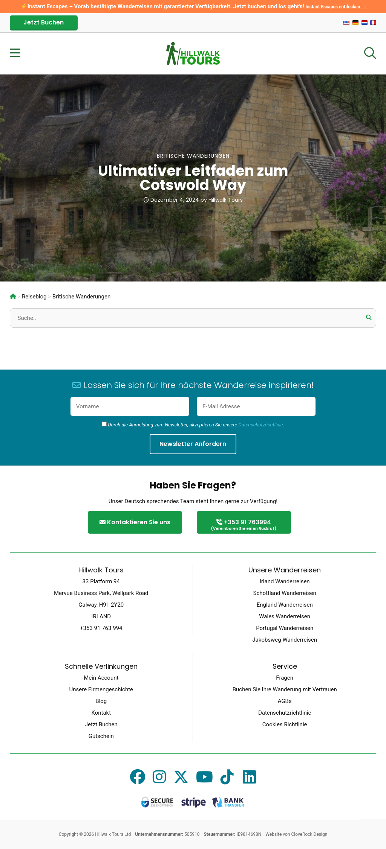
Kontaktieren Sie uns (135, 522)
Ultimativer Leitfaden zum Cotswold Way (193, 178)
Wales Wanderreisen (284, 616)
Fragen (284, 677)
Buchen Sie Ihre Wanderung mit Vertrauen (285, 689)
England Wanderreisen (285, 604)
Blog (101, 701)
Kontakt (101, 712)
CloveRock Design (309, 834)
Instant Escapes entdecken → (336, 6)
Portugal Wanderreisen (284, 628)
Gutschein (101, 736)
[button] (368, 317)
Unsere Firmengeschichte (101, 689)
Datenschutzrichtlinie (260, 425)
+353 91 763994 (244, 525)
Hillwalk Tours (225, 200)
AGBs (285, 701)
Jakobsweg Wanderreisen (284, 639)
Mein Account (101, 677)
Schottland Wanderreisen (284, 593)
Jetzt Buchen (43, 22)
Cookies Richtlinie (284, 724)
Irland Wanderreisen (285, 581)
